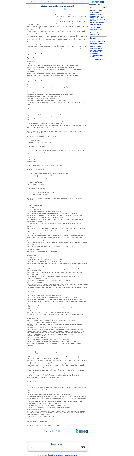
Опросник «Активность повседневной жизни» (97, 33)
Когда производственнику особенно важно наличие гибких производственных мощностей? (98, 18)
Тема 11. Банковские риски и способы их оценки (96, 29)
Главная (33, 2)
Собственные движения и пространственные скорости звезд (98, 24)
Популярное (51, 2)
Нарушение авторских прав (57, 455)
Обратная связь (98, 59)
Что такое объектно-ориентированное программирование (96, 46)
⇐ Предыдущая (53, 8)
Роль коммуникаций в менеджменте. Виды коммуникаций (96, 51)
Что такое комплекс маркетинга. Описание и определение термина (97, 41)
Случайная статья (77, 2)
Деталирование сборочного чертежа (96, 13)
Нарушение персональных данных (70, 455)
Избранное (42, 2)
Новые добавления (63, 2)
